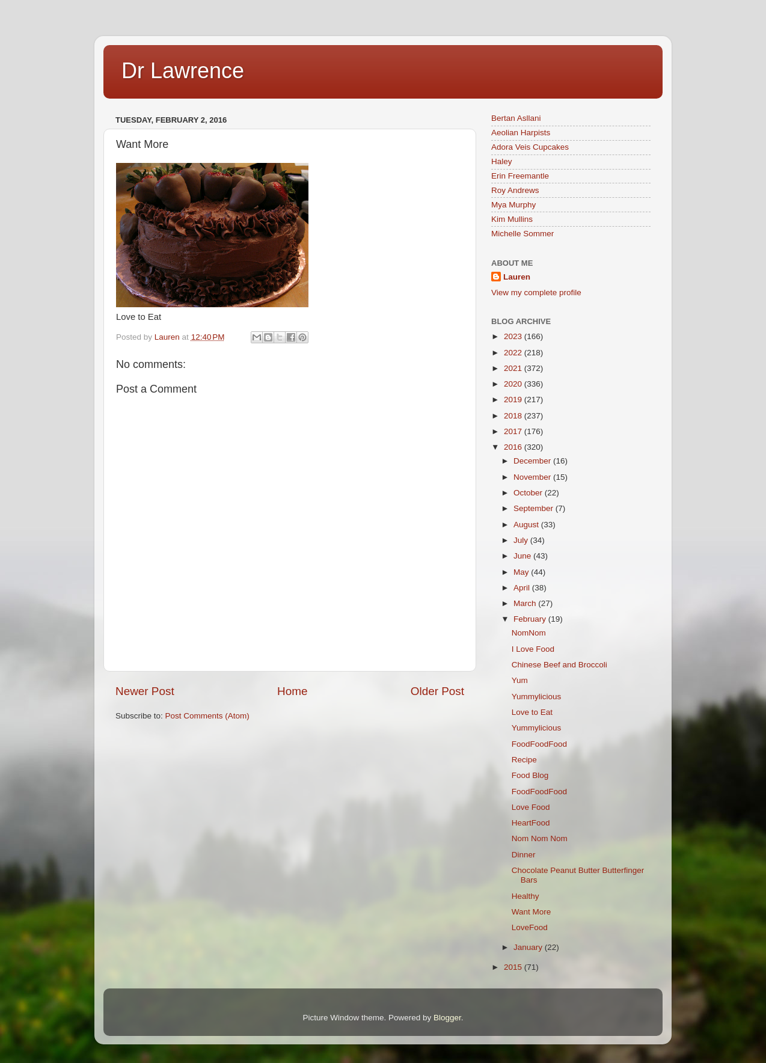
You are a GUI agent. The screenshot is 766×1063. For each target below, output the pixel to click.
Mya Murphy (513, 204)
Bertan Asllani (516, 118)
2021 (514, 368)
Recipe (524, 759)
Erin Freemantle (520, 175)
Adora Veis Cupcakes (530, 147)
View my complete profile (536, 292)
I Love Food (533, 649)
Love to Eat (532, 712)
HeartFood (531, 822)
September (534, 508)
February (530, 618)
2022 (514, 352)
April (522, 587)
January (529, 947)
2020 (514, 383)
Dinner (524, 854)
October (529, 492)
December (533, 460)
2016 (514, 447)
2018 (514, 415)
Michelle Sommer (522, 233)
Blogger (447, 1017)
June (523, 555)
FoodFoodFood (539, 744)
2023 (514, 336)
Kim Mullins (512, 219)
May (522, 572)
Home (292, 691)
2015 (514, 967)
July (521, 540)
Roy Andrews (515, 190)
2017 (514, 431)
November (533, 477)
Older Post (437, 691)
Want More (531, 911)
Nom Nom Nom (540, 838)
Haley (501, 161)
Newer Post (144, 691)
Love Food (531, 807)
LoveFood (530, 927)
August (527, 524)
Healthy (525, 896)
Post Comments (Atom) (207, 715)
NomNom (529, 632)
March (525, 603)
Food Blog (530, 775)
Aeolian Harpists (520, 132)
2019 (514, 399)
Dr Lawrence (182, 70)
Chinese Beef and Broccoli (559, 664)
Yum (520, 680)
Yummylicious (537, 696)
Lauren (516, 276)
